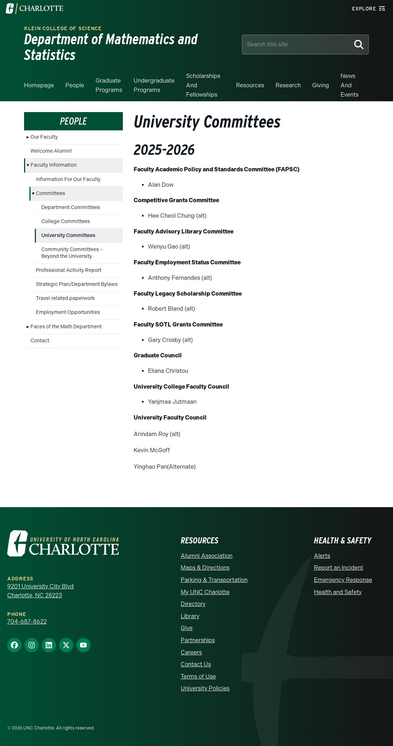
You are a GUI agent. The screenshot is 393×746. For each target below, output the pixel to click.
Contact (40, 341)
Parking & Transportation (214, 579)
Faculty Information (54, 165)
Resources (250, 85)
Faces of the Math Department (66, 327)
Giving (320, 85)
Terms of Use (198, 676)
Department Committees (70, 207)
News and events (350, 85)
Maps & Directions (205, 567)
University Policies (205, 688)
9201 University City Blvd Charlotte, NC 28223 (40, 591)
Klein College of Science (63, 28)
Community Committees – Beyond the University (72, 252)
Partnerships (198, 640)
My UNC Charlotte (205, 592)
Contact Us (196, 664)
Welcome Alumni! (51, 151)
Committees (50, 193)
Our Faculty (44, 137)
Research (288, 85)
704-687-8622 (27, 621)
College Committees (65, 221)
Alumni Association (206, 555)
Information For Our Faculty (68, 179)
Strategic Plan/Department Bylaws (76, 284)
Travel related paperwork (65, 298)
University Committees (68, 235)
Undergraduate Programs (154, 85)
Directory (193, 604)
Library (190, 616)
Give (187, 628)
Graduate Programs (109, 85)
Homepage (39, 85)
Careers (191, 652)
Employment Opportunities (68, 312)
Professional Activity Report (68, 270)
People (74, 85)
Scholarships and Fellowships (203, 85)
